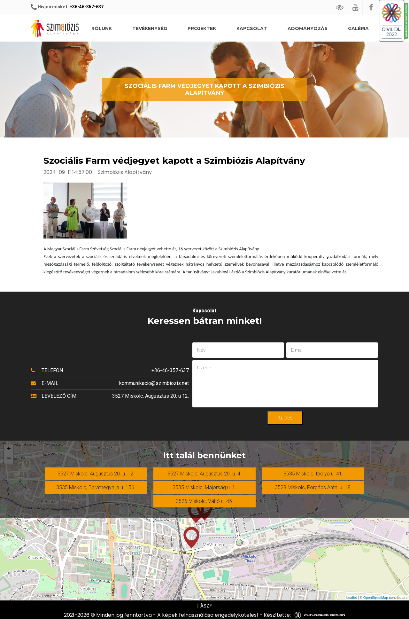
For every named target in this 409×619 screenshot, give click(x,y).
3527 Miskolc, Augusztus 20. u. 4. (204, 474)
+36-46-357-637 (87, 6)
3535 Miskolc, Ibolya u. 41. (313, 474)
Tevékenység (149, 28)
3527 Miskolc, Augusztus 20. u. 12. (96, 474)
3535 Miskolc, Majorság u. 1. (204, 487)
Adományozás (308, 28)
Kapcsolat (251, 28)
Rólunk (101, 28)
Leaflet (351, 597)
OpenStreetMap (375, 597)
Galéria (358, 28)
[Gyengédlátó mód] (340, 7)
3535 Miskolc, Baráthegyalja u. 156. (95, 487)
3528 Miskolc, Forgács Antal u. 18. (313, 487)
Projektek (202, 28)
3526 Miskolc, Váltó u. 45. (204, 501)
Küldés (285, 418)
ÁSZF (206, 605)
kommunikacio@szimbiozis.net (154, 383)
